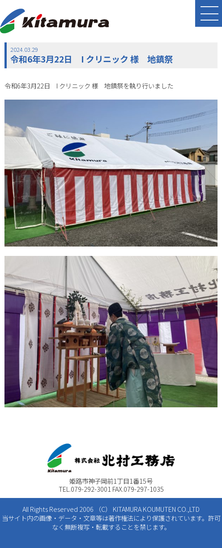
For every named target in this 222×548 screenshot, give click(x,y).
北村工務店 (54, 20)
